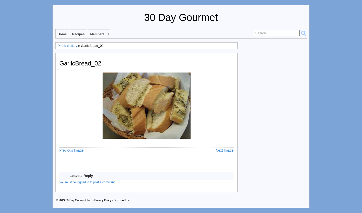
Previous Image (71, 150)
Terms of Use (122, 200)
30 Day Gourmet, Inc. (79, 200)
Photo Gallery (67, 46)
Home (62, 34)
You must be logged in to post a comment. (87, 182)
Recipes (78, 34)
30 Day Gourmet (181, 17)
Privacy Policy (102, 200)
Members (99, 35)
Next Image (225, 150)
